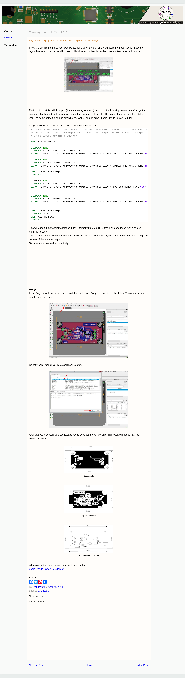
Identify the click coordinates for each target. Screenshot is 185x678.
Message (8, 37)
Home (89, 665)
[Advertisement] (59, 266)
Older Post (142, 665)
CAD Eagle (43, 590)
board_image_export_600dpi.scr (46, 569)
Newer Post (36, 665)
